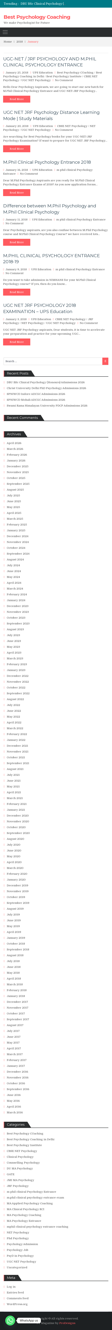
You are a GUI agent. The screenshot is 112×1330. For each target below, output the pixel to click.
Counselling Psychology (23, 1162)
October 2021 (16, 757)
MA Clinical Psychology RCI (25, 1209)
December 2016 (17, 1071)
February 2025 (17, 524)
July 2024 (13, 565)
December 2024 (17, 536)
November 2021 (17, 751)
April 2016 (14, 1106)
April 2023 (14, 652)
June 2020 (14, 850)
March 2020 (15, 868)
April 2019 (14, 932)
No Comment (64, 80)
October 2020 (16, 827)
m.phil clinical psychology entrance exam (35, 1197)
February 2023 (17, 664)
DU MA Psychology (20, 1168)
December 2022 (17, 676)
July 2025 (13, 495)
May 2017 (13, 1042)
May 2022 (13, 716)
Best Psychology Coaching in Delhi (30, 1139)
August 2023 (15, 629)
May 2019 (13, 926)
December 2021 (17, 745)
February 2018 (17, 990)
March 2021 (15, 798)
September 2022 (18, 693)
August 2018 (15, 955)
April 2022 (14, 722)
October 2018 (16, 943)
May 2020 (13, 856)
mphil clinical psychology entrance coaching (37, 1226)
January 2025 (16, 530)
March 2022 (15, 728)
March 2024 (15, 588)
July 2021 (13, 775)
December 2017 (17, 1002)
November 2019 (18, 891)
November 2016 (17, 1077)
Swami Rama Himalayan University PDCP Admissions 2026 (47, 405)
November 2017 (17, 1007)
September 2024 (18, 553)
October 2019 (16, 897)
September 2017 (18, 1019)
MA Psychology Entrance (24, 1221)
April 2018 (14, 978)
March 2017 (15, 1054)
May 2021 (13, 786)
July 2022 (13, 705)
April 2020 (14, 862)
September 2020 (18, 833)
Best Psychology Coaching (37, 17)
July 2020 (13, 844)
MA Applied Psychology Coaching (30, 1203)
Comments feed (18, 1298)
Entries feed (15, 1292)
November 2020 (18, 821)
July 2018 (13, 961)
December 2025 (17, 466)
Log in (11, 1286)
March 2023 (15, 658)
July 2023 (13, 635)
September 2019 (18, 903)
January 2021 (16, 809)
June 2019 (14, 920)
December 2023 (17, 606)
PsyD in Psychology (20, 1255)
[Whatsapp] (10, 1320)
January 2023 (16, 670)
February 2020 (17, 873)
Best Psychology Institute (64, 76)
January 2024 (16, 600)
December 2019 (17, 885)
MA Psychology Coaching (24, 1215)
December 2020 (18, 815)
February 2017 (17, 1060)
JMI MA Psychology (20, 1180)
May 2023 (13, 646)
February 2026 (17, 454)
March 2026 (15, 449)
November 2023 (18, 612)
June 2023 (14, 641)
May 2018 (13, 972)
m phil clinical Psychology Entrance (81, 219)
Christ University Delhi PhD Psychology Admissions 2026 (46, 388)
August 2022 (15, 699)
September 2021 (18, 763)
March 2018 (15, 984)
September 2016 (18, 1089)
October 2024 (16, 547)
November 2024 (18, 542)
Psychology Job (17, 1250)
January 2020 (16, 879)
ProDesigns (67, 1323)
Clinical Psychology (20, 1156)
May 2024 (13, 577)
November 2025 (18, 472)
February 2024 (17, 594)
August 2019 (15, 908)
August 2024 (15, 559)
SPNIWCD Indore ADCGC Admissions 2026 (36, 394)
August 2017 (15, 1025)
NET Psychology (32, 323)
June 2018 (14, 967)
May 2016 (13, 1100)
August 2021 (15, 769)
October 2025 (16, 478)
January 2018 (16, 996)
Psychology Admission (22, 1244)
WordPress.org (17, 1304)
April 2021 (14, 792)
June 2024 (14, 571)
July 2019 (13, 914)
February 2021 (17, 804)
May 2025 (13, 507)
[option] (44, 4)
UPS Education (43, 72)
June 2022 (14, 710)
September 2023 (18, 623)
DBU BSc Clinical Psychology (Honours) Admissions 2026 (62, 3)
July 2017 (13, 1031)
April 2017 (14, 1048)
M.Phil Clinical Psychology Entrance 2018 (47, 162)
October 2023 (16, 617)
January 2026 (16, 460)
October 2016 (16, 1083)
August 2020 (15, 839)
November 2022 (18, 681)
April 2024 (14, 582)
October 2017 (16, 1013)
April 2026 (14, 443)
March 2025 (15, 518)
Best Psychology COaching (75, 72)
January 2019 (16, 937)
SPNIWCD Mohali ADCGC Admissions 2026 (36, 399)
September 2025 (18, 483)
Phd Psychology (18, 1238)
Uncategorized (17, 1267)
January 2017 (16, 1066)
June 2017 (14, 1036)
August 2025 (15, 489)
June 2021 (14, 780)
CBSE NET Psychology (72, 126)
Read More (17, 99)
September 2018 (18, 949)
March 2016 (15, 1112)
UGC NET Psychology (36, 80)
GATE (10, 1174)
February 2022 (17, 734)
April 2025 (14, 513)
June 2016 (14, 1095)
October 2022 (16, 687)
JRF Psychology (18, 1186)
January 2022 (16, 740)
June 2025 (14, 501)
